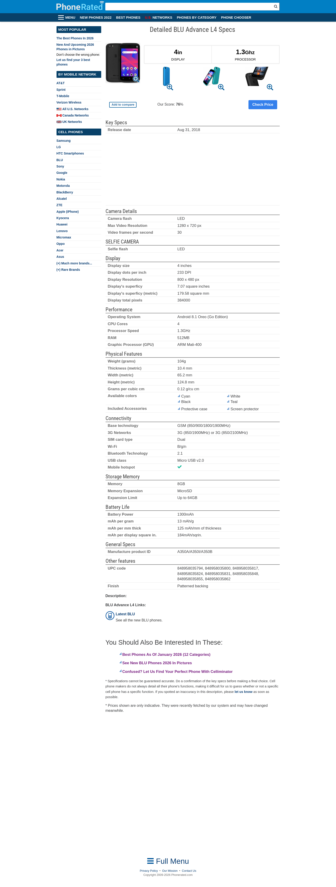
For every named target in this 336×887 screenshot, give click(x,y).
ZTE (59, 205)
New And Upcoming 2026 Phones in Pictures (75, 47)
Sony (60, 166)
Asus (60, 256)
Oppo (61, 244)
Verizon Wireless (69, 102)
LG (59, 147)
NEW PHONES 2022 (95, 17)
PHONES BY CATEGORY (197, 17)
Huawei (62, 224)
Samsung (64, 140)
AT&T (61, 83)
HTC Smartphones (70, 153)
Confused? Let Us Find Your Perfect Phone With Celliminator (177, 671)
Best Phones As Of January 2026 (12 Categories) (166, 654)
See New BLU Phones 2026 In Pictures (157, 663)
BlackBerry (65, 192)
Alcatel (62, 198)
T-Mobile (63, 96)
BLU (60, 160)
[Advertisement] (192, 171)
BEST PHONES (128, 17)
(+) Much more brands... (74, 263)
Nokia (61, 179)
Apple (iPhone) (68, 211)
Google (62, 173)
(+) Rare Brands (68, 269)
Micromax (64, 237)
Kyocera (63, 218)
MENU (70, 17)
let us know (243, 692)
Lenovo (62, 231)
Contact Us (189, 870)
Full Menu (168, 861)
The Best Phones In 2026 (75, 38)
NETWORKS (158, 17)
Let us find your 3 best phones (73, 62)
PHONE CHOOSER (236, 17)
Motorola (63, 186)
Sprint (61, 89)
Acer (60, 250)
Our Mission (170, 870)
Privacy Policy (149, 870)
